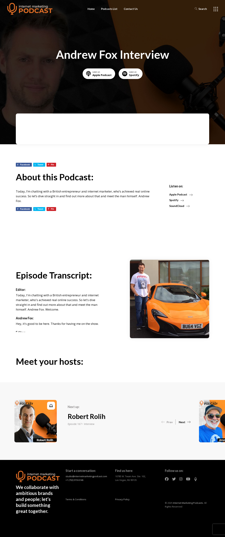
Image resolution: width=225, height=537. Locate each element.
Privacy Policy (122, 499)
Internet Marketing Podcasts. (188, 502)
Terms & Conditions (76, 499)
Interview (89, 424)
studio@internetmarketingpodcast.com (86, 476)
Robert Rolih (86, 416)
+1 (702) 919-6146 (74, 480)
